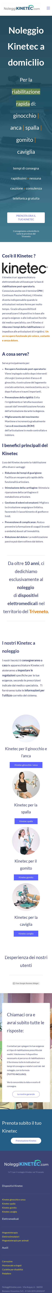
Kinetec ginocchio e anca (13, 1192)
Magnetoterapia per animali (15, 1233)
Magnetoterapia (10, 1225)
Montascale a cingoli (11, 1258)
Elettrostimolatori (10, 1229)
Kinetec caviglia (9, 1204)
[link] (25, 264)
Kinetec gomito (9, 1200)
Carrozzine (7, 1254)
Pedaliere (6, 1266)
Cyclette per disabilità (12, 1262)
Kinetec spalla (8, 1196)
